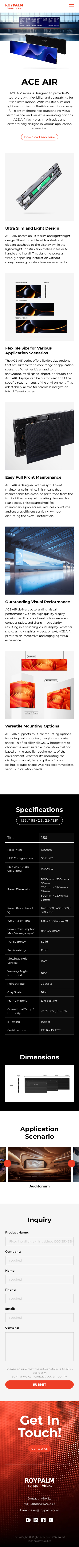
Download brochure (39, 137)
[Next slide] (71, 1163)
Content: (12, 1328)
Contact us (39, 1449)
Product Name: (17, 1232)
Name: (10, 1270)
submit (39, 1384)
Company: (13, 1251)
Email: (10, 1309)
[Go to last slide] (7, 1163)
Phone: (10, 1289)
